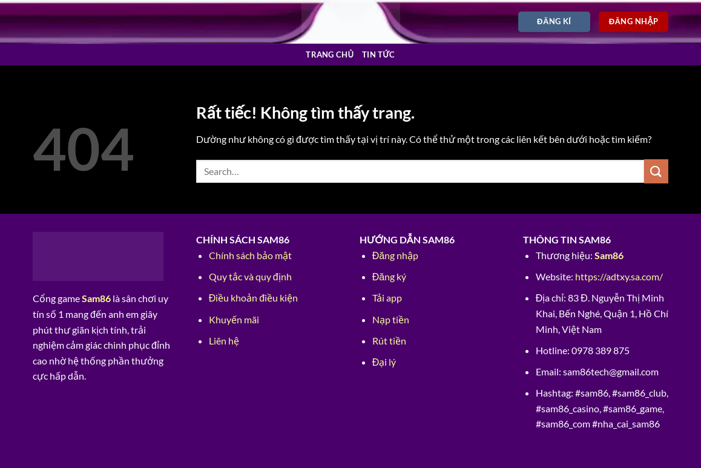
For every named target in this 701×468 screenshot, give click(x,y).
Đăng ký (389, 276)
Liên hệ (224, 340)
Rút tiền (389, 340)
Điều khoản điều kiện (253, 297)
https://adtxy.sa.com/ (619, 276)
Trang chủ (330, 54)
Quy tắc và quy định (250, 276)
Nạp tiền (390, 319)
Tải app (387, 297)
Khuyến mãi (234, 319)
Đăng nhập (395, 255)
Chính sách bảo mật (250, 255)
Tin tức (378, 54)
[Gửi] (656, 171)
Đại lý (384, 361)
